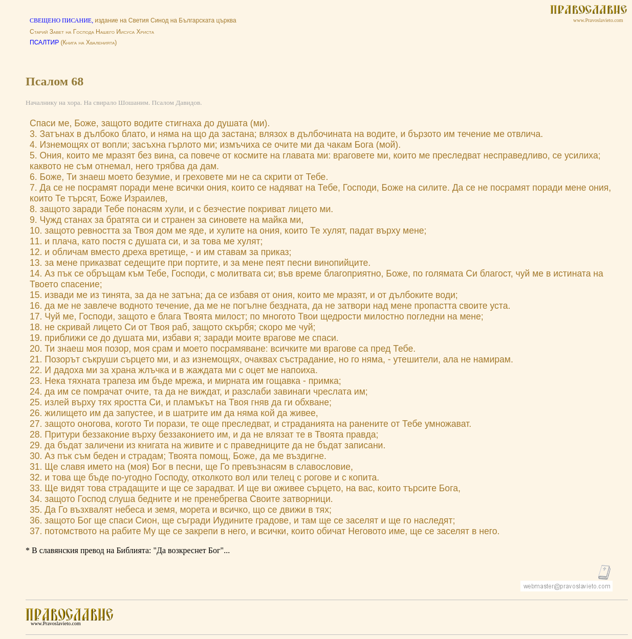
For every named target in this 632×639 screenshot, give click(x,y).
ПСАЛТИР (44, 42)
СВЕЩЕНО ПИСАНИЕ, (62, 20)
